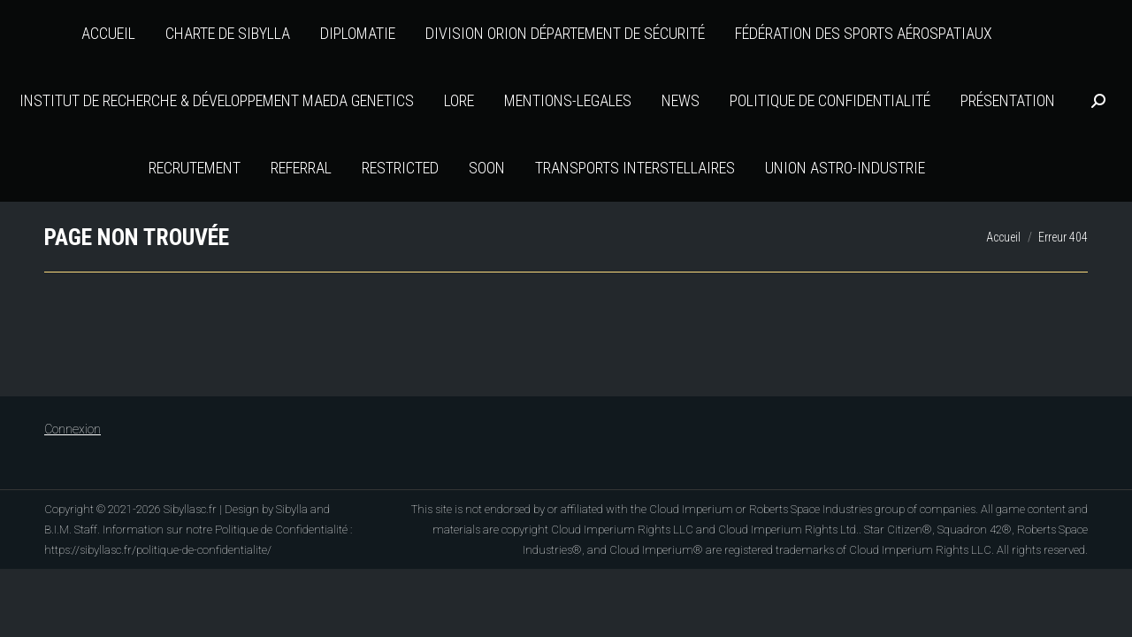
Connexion (72, 429)
